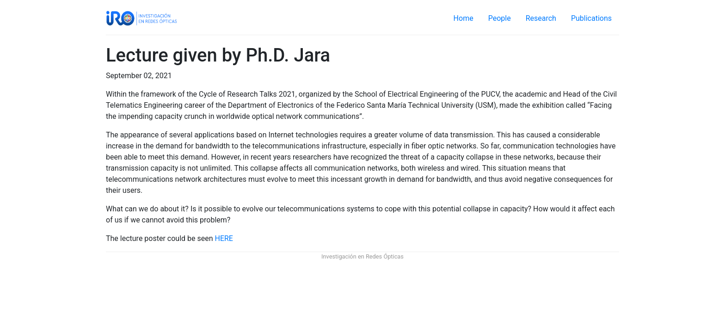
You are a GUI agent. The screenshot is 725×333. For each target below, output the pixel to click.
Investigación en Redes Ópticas (362, 256)
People (499, 18)
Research (541, 18)
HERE (224, 238)
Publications (591, 18)
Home (463, 18)
